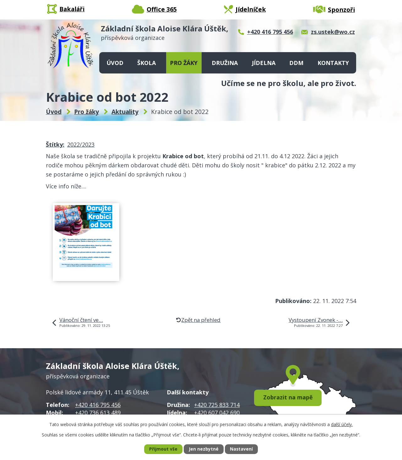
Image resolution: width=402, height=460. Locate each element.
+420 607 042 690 (217, 412)
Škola (146, 63)
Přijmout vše (163, 449)
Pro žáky (184, 63)
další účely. (342, 424)
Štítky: (55, 144)
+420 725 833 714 (217, 405)
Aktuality (125, 112)
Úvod (114, 63)
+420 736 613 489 (98, 412)
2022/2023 (81, 144)
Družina (225, 63)
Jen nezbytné (204, 449)
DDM (296, 63)
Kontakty (333, 63)
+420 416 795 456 (98, 405)
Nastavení (241, 449)
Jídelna (263, 63)
